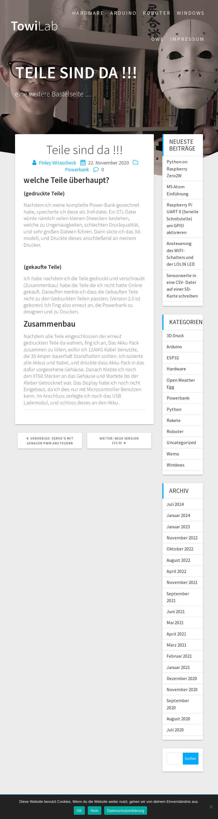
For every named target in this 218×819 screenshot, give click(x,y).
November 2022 (182, 538)
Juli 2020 (175, 730)
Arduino (123, 13)
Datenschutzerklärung (125, 811)
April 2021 (176, 634)
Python (174, 409)
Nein (94, 811)
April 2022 (176, 571)
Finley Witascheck (57, 162)
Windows (191, 13)
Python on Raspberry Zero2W (177, 168)
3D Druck (175, 335)
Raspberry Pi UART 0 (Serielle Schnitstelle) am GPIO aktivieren (182, 218)
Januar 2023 (178, 526)
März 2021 (176, 645)
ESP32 (173, 357)
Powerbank (77, 169)
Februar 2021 (179, 656)
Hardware (88, 13)
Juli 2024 (175, 504)
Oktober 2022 (180, 549)
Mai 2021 (175, 622)
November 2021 (182, 582)
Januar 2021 (178, 667)
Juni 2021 (176, 611)
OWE (157, 39)
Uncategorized (181, 442)
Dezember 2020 (182, 678)
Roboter (157, 13)
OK (79, 811)
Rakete (174, 420)
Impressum (187, 39)
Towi (34, 26)
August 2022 (178, 560)
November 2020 (182, 689)
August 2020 (178, 718)
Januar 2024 (178, 515)
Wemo (173, 454)
